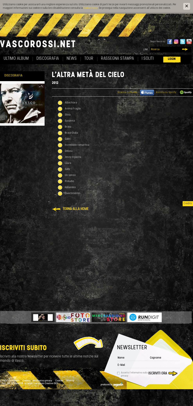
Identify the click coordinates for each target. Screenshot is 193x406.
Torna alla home (76, 209)
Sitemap (70, 381)
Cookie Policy (90, 8)
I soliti (148, 58)
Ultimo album (16, 58)
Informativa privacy (42, 381)
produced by (112, 384)
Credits (188, 203)
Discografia (48, 58)
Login (172, 59)
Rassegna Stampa (117, 58)
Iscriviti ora (157, 373)
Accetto (134, 374)
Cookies (59, 381)
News (72, 58)
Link (145, 49)
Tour (88, 58)
